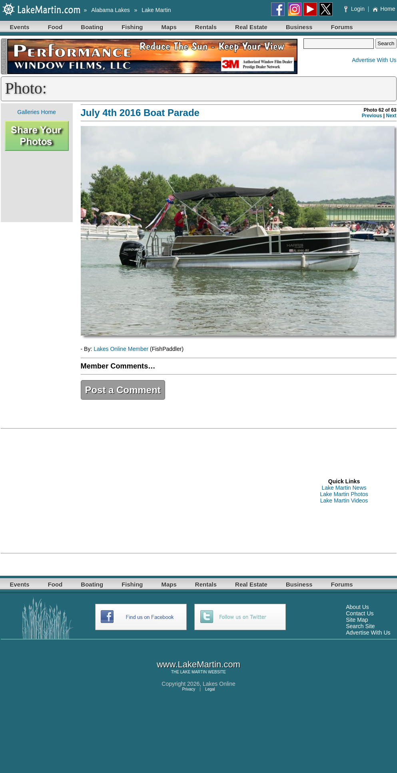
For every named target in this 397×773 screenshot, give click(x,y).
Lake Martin (156, 10)
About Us (357, 607)
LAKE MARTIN (193, 672)
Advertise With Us (374, 60)
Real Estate (251, 27)
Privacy (188, 689)
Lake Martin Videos (344, 500)
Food (55, 27)
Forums (342, 27)
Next (391, 115)
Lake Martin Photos (344, 494)
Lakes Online (219, 684)
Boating (92, 27)
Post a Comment (123, 389)
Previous (372, 115)
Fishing (132, 27)
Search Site (360, 626)
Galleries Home (36, 112)
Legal (210, 689)
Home (383, 9)
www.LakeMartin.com (198, 664)
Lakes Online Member (121, 349)
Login (355, 9)
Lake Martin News (343, 488)
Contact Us (359, 613)
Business (299, 27)
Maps (169, 27)
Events (20, 27)
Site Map (357, 620)
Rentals (206, 27)
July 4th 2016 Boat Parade (140, 112)
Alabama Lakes (110, 10)
